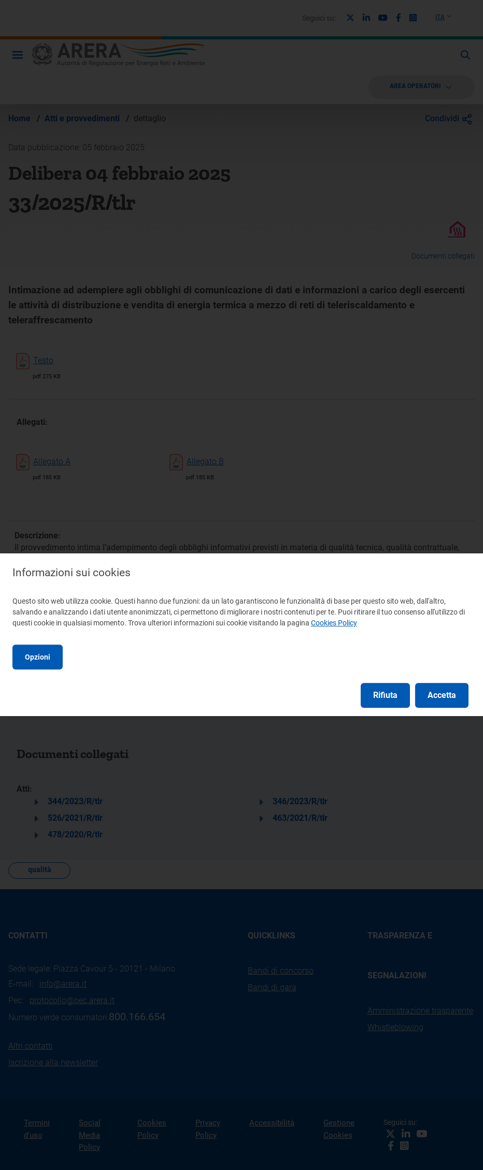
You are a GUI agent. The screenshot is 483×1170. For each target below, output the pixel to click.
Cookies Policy (334, 623)
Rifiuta (385, 695)
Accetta (442, 695)
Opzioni (37, 657)
